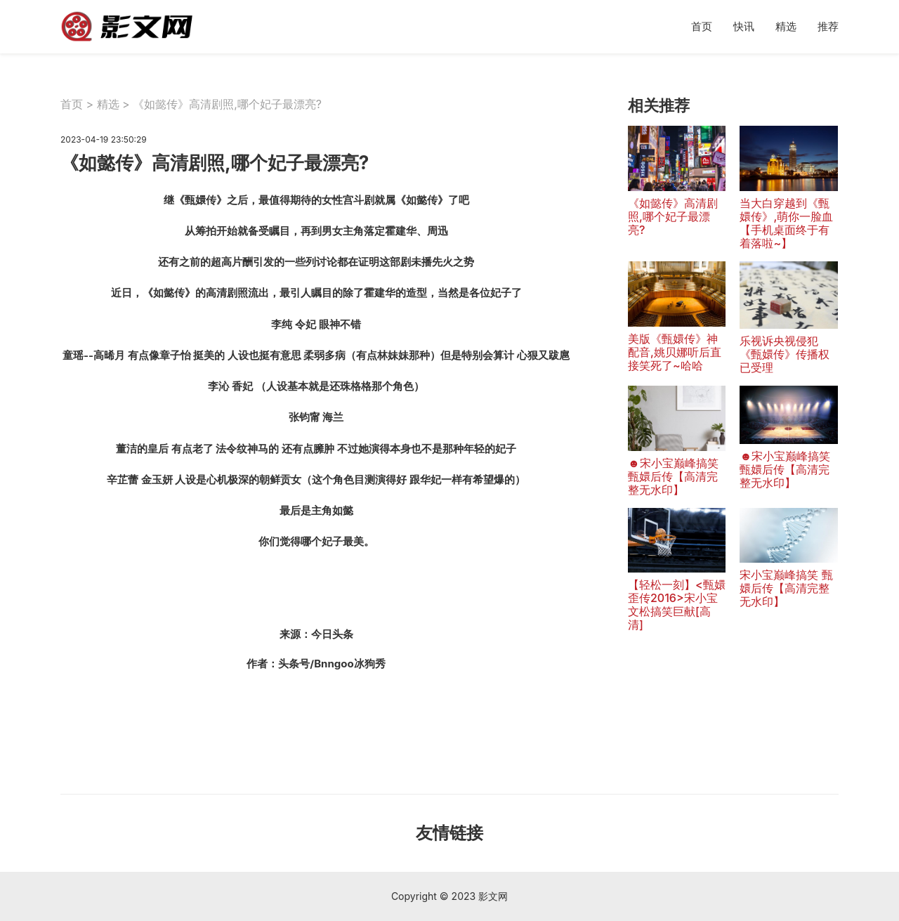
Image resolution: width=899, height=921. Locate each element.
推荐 (828, 26)
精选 (785, 26)
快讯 (743, 26)
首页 (701, 26)
